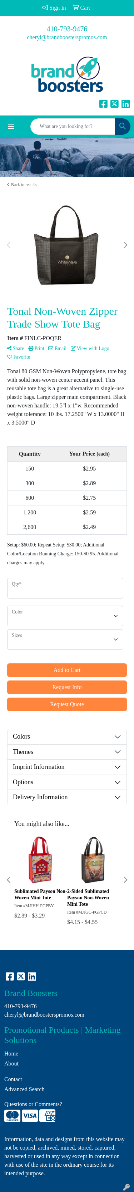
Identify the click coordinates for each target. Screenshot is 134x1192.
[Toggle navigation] (11, 127)
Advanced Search (24, 1089)
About (11, 1063)
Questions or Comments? (33, 1104)
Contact (13, 1079)
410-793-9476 (67, 29)
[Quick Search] (72, 126)
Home (11, 1053)
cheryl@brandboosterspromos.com (67, 37)
